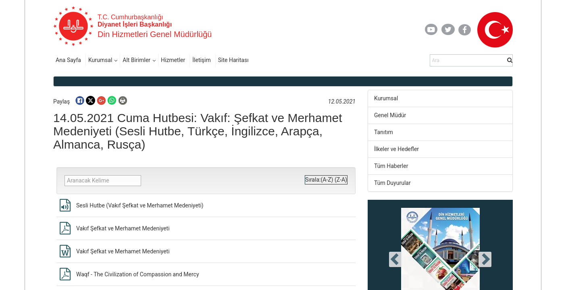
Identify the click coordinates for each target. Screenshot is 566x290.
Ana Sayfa (68, 60)
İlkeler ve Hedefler (396, 149)
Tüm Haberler (391, 166)
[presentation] (395, 259)
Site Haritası (233, 60)
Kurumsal (100, 60)
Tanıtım (383, 132)
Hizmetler (173, 60)
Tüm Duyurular (392, 183)
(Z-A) (341, 179)
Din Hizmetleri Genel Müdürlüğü (155, 34)
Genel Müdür (390, 115)
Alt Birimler (136, 60)
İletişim (201, 60)
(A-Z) (326, 179)
